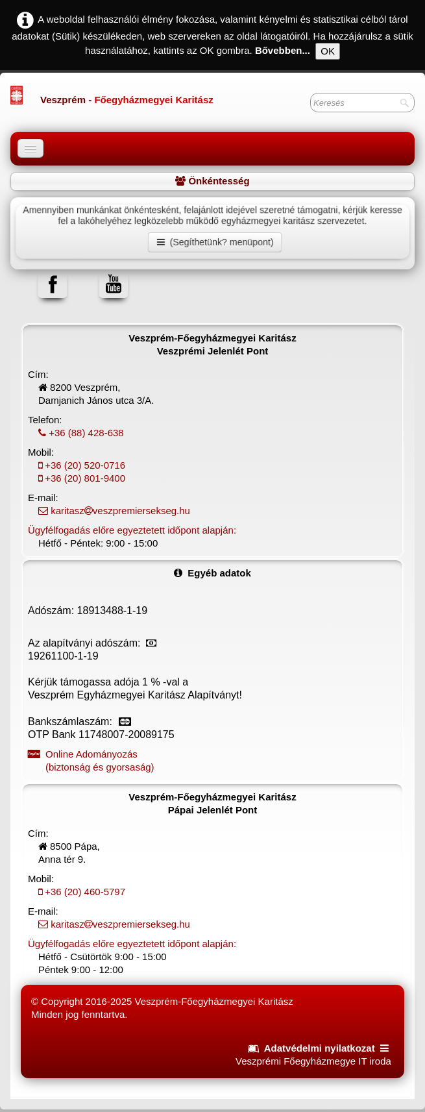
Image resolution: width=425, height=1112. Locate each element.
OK (328, 50)
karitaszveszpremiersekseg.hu (109, 510)
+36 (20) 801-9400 (76, 478)
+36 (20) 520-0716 (76, 465)
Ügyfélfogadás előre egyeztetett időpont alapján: (132, 530)
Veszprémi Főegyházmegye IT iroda (313, 1061)
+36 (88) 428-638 (76, 432)
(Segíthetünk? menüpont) (215, 242)
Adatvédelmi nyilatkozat (319, 1048)
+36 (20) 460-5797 (76, 891)
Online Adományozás (212, 761)
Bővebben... (282, 50)
